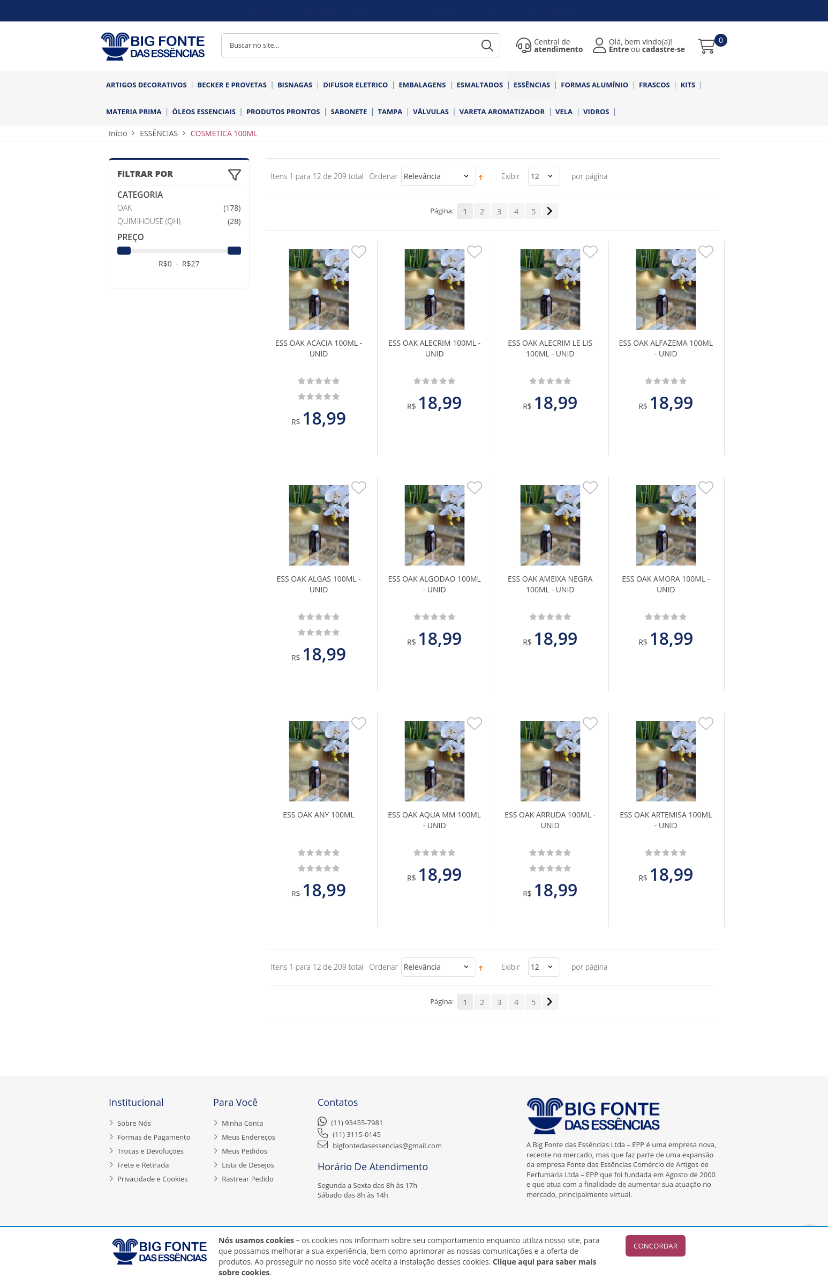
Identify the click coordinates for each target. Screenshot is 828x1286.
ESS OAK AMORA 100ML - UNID (666, 584)
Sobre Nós (134, 1123)
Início (118, 133)
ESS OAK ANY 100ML (319, 814)
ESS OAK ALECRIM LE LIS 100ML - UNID (550, 348)
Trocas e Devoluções (150, 1151)
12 (535, 176)
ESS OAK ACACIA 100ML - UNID (319, 348)
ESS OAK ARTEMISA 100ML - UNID (666, 819)
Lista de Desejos (248, 1165)
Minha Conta (242, 1123)
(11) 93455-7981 (357, 1122)
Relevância (422, 176)
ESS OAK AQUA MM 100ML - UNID (434, 819)
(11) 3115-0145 (357, 1134)
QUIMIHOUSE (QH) (148, 221)
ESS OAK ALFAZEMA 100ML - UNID (666, 348)
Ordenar (384, 176)
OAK (124, 208)
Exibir (510, 176)
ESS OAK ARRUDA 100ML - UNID (550, 819)
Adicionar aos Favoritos (359, 254)
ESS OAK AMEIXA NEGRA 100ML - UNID (550, 584)
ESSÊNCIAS (159, 133)
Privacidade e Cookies (152, 1179)
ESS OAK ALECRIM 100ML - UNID (434, 348)
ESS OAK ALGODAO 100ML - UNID (434, 584)
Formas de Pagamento (153, 1137)
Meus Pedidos (244, 1151)
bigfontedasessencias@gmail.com (387, 1145)
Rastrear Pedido (248, 1179)
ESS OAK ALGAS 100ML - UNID (318, 584)
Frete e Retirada (143, 1165)
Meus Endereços (248, 1137)
